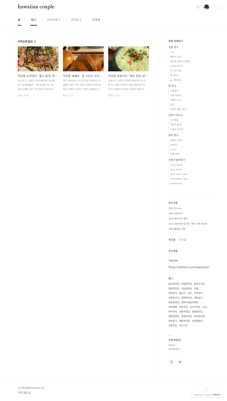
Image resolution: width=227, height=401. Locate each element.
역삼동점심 (186, 288)
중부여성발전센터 (189, 302)
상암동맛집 (186, 283)
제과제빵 (172, 307)
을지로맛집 (173, 283)
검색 (198, 7)
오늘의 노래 (175, 140)
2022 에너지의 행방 (178, 218)
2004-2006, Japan (179, 178)
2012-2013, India (178, 174)
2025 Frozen (175, 208)
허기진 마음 (175, 70)
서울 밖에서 (175, 95)
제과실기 (172, 320)
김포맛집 (172, 325)
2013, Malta (176, 169)
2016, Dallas (176, 164)
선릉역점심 (184, 311)
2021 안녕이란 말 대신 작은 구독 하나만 (187, 223)
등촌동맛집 (173, 302)
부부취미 (198, 293)
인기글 (182, 239)
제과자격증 (199, 316)
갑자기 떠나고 (175, 115)
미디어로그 (53, 19)
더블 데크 (174, 154)
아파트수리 (173, 297)
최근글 (171, 239)
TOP (206, 389)
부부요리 (172, 311)
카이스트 (183, 325)
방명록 (96, 19)
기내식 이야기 (177, 129)
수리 (205, 307)
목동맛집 (183, 307)
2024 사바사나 (175, 213)
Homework (176, 183)
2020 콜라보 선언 (177, 228)
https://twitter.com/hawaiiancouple (192, 267)
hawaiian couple (36, 6)
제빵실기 (198, 297)
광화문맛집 (186, 297)
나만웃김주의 (176, 66)
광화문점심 (173, 316)
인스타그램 (171, 362)
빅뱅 (196, 288)
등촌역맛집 (186, 316)
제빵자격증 (184, 320)
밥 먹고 (172, 85)
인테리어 (172, 293)
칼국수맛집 (199, 283)
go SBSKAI (175, 79)
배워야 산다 (175, 56)
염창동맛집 (197, 311)
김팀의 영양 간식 (178, 109)
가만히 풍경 (175, 124)
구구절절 (174, 120)
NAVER (173, 144)
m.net (173, 149)
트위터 (180, 362)
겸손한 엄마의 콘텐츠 (180, 61)
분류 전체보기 (175, 41)
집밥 (172, 104)
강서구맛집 (195, 307)
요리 (190, 293)
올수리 (182, 293)
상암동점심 (197, 320)
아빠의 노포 (175, 100)
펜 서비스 (174, 75)
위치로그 (76, 19)
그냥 (172, 52)
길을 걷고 (173, 47)
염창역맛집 (173, 288)
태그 (33, 19)
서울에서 (174, 90)
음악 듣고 (173, 135)
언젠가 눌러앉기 (176, 159)
